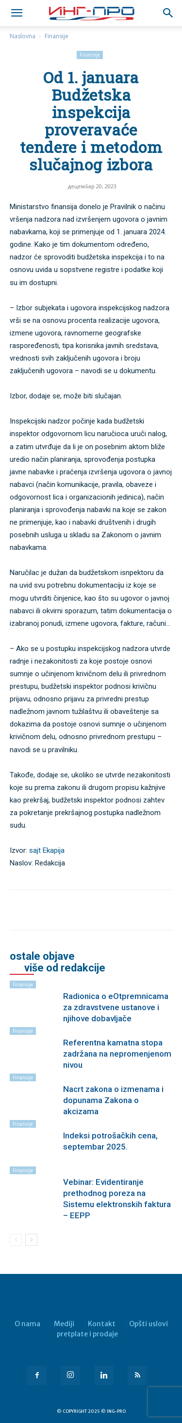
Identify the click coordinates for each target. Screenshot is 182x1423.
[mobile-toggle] (16, 13)
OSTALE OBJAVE (42, 956)
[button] (168, 13)
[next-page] (31, 1240)
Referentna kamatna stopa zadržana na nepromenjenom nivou (117, 1054)
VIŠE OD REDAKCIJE (64, 968)
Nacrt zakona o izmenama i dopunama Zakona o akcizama (113, 1100)
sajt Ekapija (47, 850)
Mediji (64, 1323)
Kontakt (102, 1323)
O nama (27, 1323)
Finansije (56, 36)
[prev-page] (16, 1240)
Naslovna (22, 36)
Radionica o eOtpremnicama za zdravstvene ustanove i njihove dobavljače (115, 1007)
